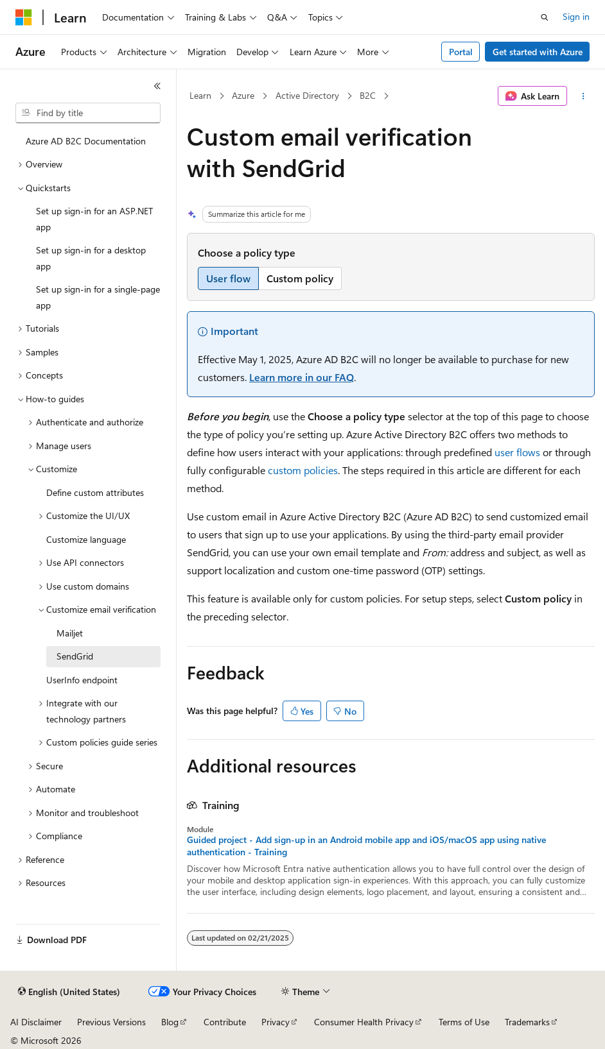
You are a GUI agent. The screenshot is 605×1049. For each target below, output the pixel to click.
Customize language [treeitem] (86, 539)
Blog (170, 1022)
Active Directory (307, 95)
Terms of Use (464, 1022)
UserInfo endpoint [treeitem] (82, 680)
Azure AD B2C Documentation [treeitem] (86, 141)
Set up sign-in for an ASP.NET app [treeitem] (94, 219)
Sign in (576, 16)
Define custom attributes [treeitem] (95, 492)
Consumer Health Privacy (364, 1022)
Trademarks (527, 1022)
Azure (243, 95)
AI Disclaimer (36, 1022)
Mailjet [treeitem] (70, 633)
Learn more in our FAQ (301, 377)
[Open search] (544, 17)
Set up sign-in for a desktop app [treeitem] (91, 258)
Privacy (275, 1022)
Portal (461, 52)
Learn (200, 95)
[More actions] (583, 96)
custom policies (303, 470)
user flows (517, 452)
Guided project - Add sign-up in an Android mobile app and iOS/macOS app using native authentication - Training (366, 845)
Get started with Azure (538, 52)
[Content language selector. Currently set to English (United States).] (69, 992)
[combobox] (88, 113)
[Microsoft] (23, 17)
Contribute (225, 1022)
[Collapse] (157, 86)
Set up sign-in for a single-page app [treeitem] (98, 297)
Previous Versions (111, 1022)
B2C (368, 95)
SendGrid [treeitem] (75, 656)
